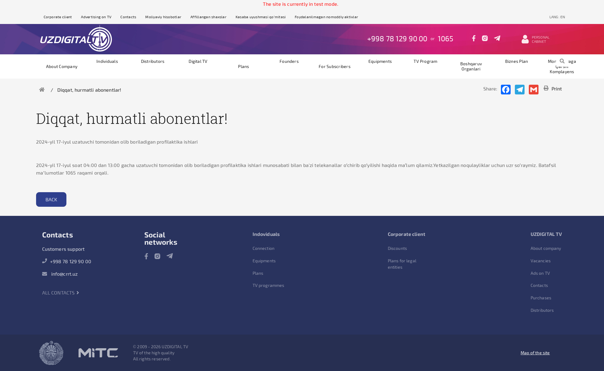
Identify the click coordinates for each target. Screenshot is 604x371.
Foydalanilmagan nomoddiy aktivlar (326, 17)
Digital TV (198, 61)
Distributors (153, 61)
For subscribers (335, 66)
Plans (243, 66)
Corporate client (58, 17)
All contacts (60, 292)
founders (289, 61)
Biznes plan (516, 61)
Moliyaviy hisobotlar (163, 17)
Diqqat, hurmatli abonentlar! (89, 90)
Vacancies (541, 260)
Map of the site (535, 352)
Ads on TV (540, 273)
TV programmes (268, 285)
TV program (425, 61)
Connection (264, 248)
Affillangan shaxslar (208, 17)
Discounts (397, 248)
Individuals (107, 61)
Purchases (541, 297)
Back (51, 199)
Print (553, 88)
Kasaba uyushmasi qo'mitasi (261, 17)
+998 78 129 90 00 (397, 38)
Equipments (380, 61)
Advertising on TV (96, 17)
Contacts (128, 17)
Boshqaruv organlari (471, 66)
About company (61, 66)
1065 (446, 38)
